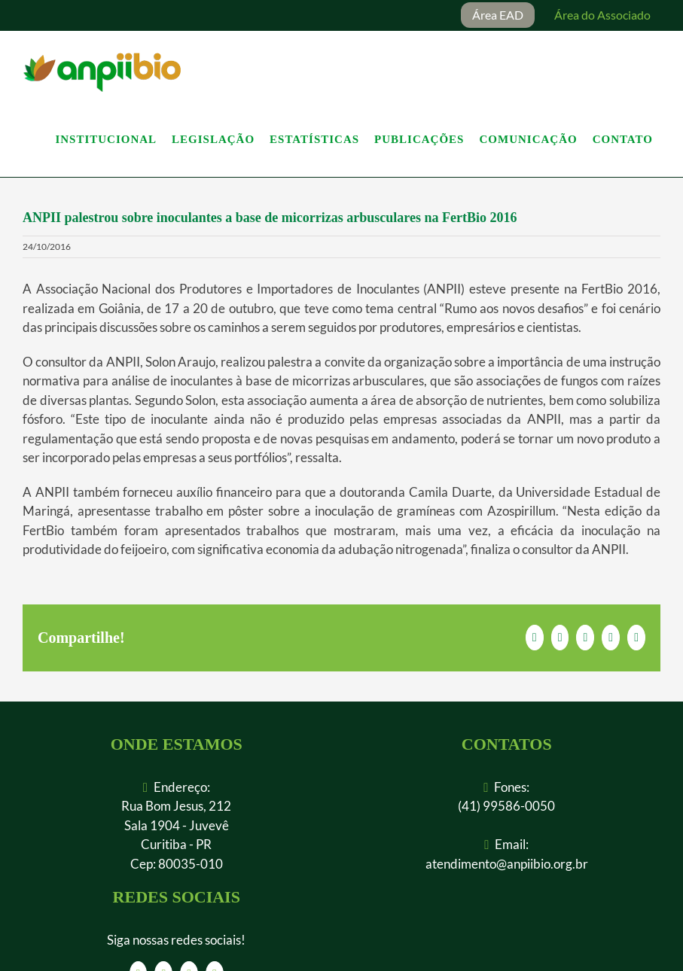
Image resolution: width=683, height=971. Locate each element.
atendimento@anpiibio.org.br (506, 864)
